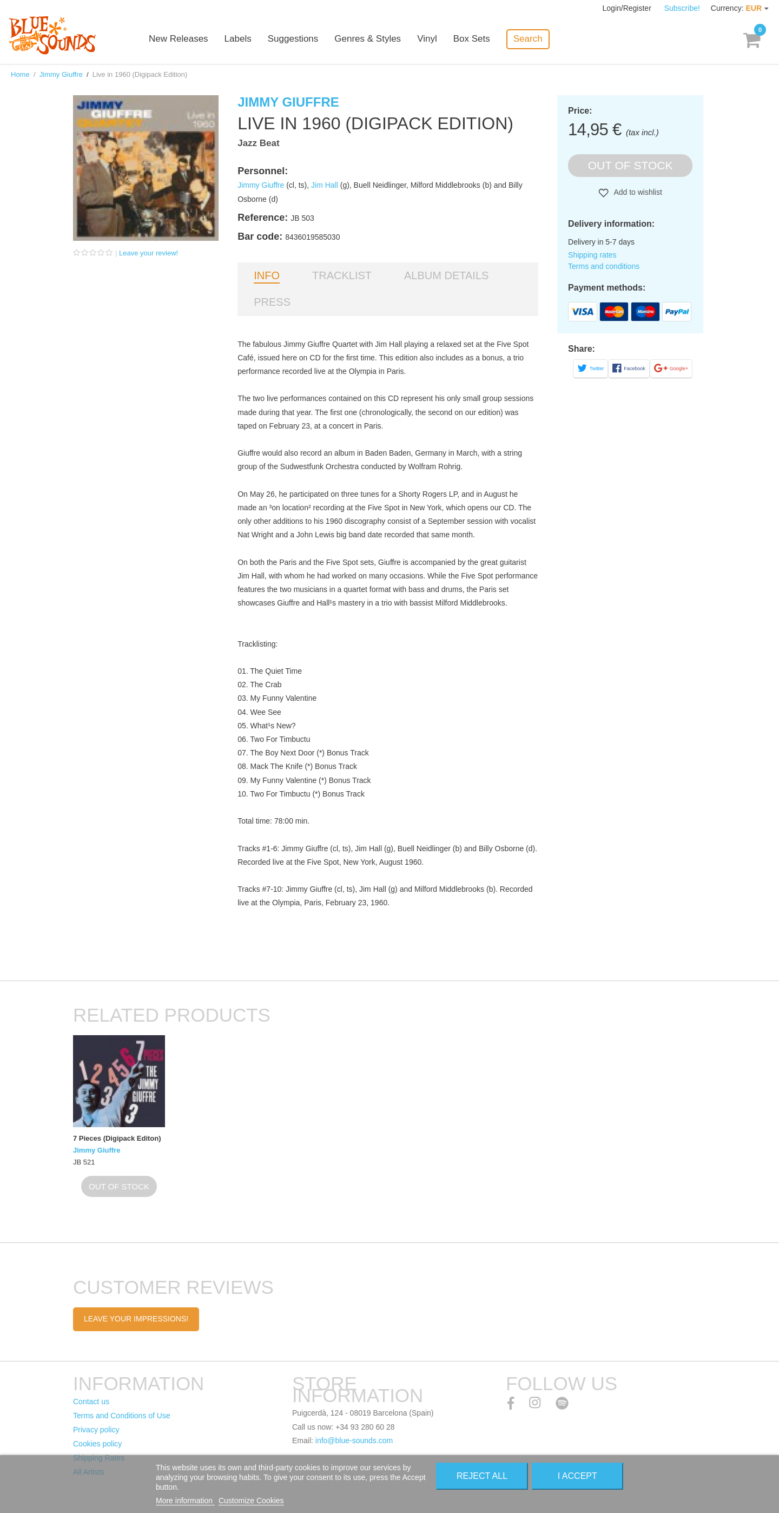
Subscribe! (682, 8)
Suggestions (293, 39)
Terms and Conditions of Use (121, 1415)
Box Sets (471, 39)
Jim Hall (324, 185)
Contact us (91, 1401)
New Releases (178, 39)
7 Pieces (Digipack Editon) (117, 1138)
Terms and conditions (603, 266)
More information (185, 1500)
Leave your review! (148, 253)
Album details (446, 275)
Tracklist (342, 275)
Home (20, 74)
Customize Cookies (251, 1500)
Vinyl (427, 39)
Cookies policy (97, 1443)
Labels (238, 39)
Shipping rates (592, 255)
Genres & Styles (367, 39)
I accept (577, 1476)
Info (267, 275)
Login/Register (628, 8)
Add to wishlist (637, 192)
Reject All (482, 1476)
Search (528, 39)
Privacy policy (96, 1429)
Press (272, 302)
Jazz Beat (258, 143)
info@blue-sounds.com (354, 1440)
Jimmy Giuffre (61, 74)
